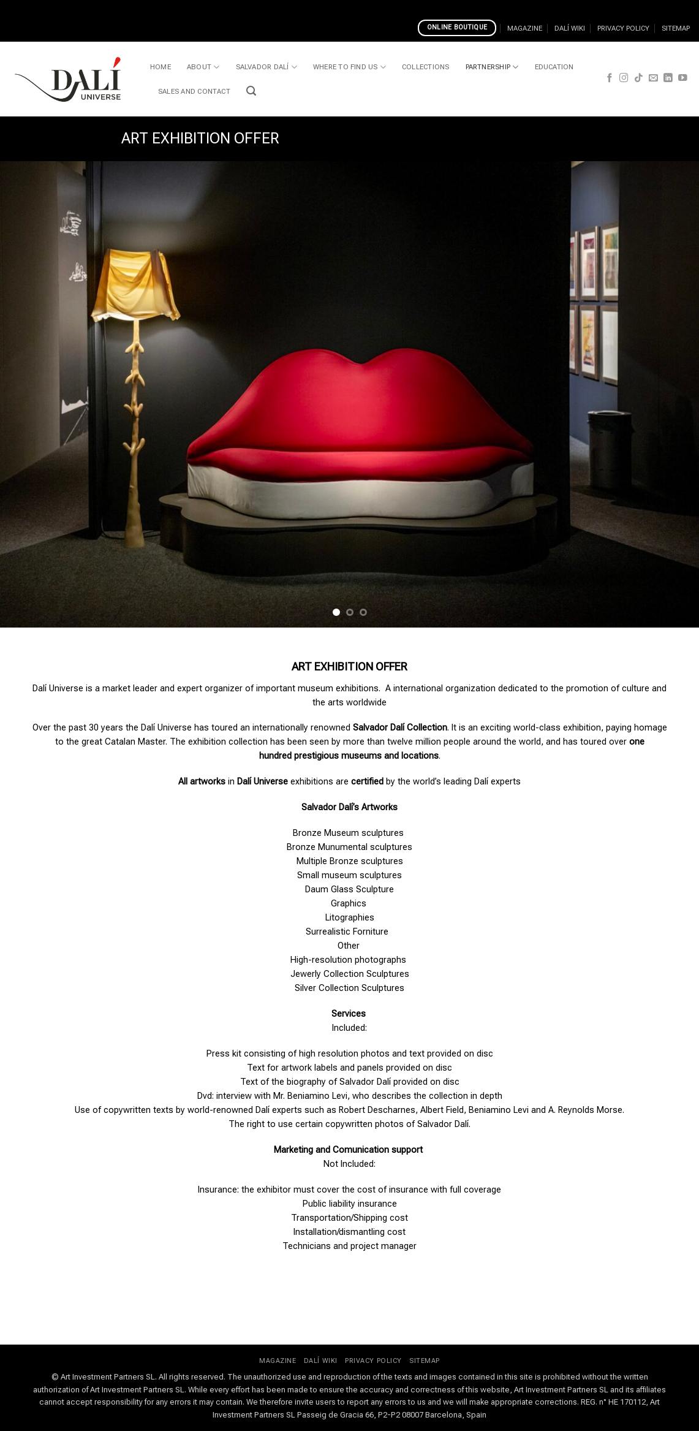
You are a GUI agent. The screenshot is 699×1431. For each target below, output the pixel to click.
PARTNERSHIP (492, 67)
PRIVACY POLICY (623, 28)
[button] (251, 91)
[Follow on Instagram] (624, 78)
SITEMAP (676, 28)
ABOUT (203, 67)
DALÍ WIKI (569, 28)
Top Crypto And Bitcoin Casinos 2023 (616, 7)
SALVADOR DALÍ (266, 67)
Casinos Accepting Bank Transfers (468, 7)
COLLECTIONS (426, 67)
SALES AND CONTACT (194, 91)
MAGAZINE (524, 28)
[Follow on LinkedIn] (668, 78)
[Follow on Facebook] (609, 78)
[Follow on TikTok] (638, 78)
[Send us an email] (653, 78)
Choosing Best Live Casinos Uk (62, 7)
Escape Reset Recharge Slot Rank (194, 7)
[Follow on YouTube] (682, 78)
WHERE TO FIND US (349, 67)
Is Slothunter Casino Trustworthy (330, 7)
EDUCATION (554, 67)
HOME (160, 67)
